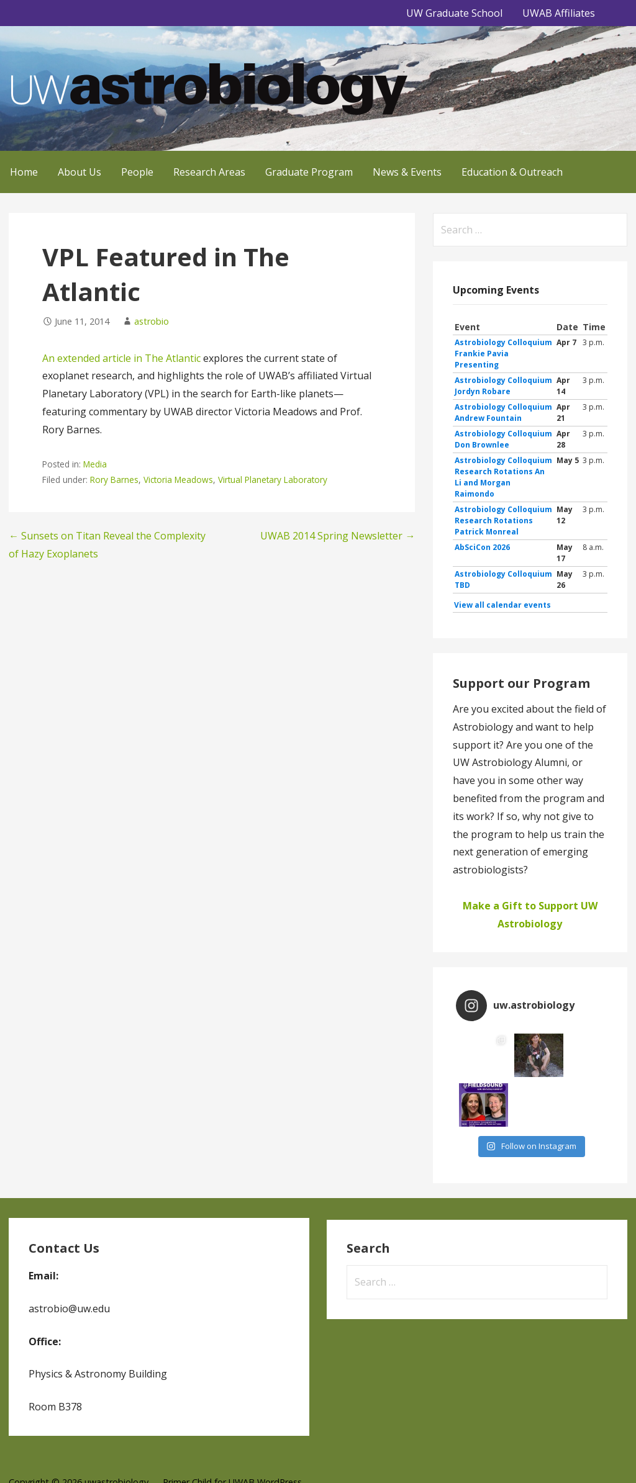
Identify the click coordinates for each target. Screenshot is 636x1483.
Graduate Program (309, 172)
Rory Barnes (114, 479)
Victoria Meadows (178, 479)
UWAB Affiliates (558, 13)
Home (24, 172)
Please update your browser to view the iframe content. (530, 466)
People (137, 172)
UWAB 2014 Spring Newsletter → (337, 536)
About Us (79, 172)
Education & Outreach (512, 172)
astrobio (151, 321)
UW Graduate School (454, 13)
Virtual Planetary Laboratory (272, 479)
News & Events (407, 172)
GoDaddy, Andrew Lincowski (108, 1456)
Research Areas (209, 172)
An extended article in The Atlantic (121, 358)
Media (95, 464)
